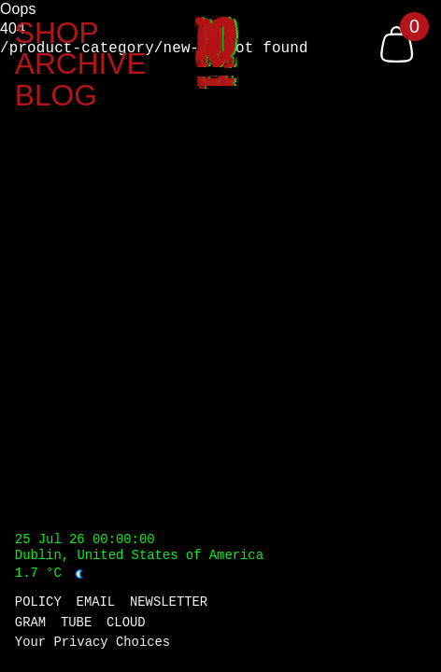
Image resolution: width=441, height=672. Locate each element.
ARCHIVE (81, 64)
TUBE (76, 623)
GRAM (30, 623)
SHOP (57, 34)
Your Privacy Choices (92, 643)
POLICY (38, 602)
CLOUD (126, 623)
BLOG (56, 96)
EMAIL (96, 602)
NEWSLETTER (168, 602)
